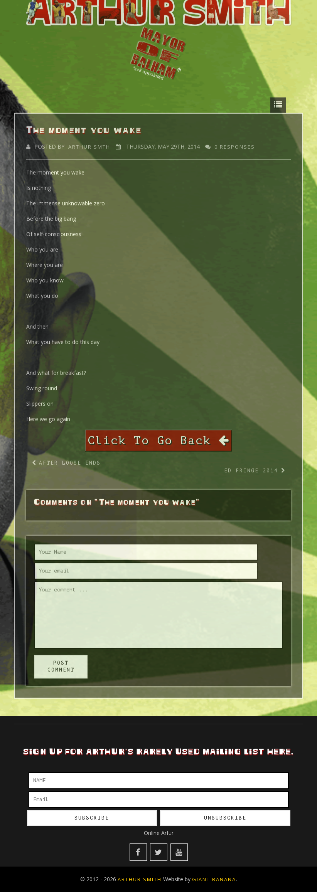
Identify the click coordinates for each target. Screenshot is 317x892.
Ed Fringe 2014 (251, 467)
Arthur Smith (140, 879)
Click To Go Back (158, 436)
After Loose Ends (70, 459)
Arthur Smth (89, 143)
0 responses (234, 143)
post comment (60, 663)
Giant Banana (214, 879)
